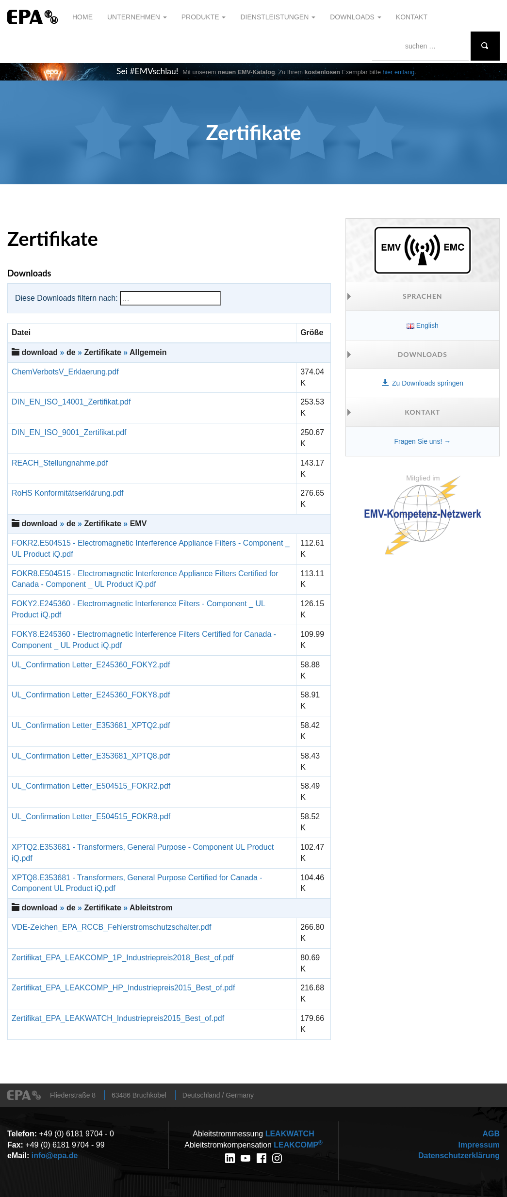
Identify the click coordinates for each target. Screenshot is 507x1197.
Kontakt (411, 17)
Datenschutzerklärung (459, 1155)
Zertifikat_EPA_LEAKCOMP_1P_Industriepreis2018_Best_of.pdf (123, 958)
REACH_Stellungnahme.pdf (60, 463)
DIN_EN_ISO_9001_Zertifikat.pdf (69, 432)
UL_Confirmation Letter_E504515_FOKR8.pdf (91, 816)
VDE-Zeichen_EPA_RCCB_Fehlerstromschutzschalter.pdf (111, 927)
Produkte (203, 17)
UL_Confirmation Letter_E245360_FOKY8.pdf (91, 695)
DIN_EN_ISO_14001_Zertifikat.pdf (71, 402)
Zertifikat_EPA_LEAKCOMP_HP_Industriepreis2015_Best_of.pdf (123, 988)
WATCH (289, 1134)
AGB (491, 1134)
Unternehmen (137, 17)
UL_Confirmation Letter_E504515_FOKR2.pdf (91, 786)
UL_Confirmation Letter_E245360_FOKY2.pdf (91, 665)
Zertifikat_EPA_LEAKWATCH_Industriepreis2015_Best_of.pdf (118, 1018)
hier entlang (399, 72)
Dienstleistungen (277, 17)
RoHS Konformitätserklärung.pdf (67, 493)
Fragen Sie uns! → (422, 441)
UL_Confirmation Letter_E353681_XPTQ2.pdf (91, 725)
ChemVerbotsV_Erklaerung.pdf (65, 372)
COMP (298, 1145)
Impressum (479, 1145)
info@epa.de (55, 1155)
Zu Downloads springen (422, 383)
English (423, 325)
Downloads (355, 17)
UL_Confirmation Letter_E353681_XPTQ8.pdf (91, 756)
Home (82, 17)
